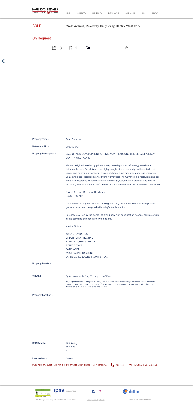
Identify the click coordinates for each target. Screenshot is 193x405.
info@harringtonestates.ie (146, 365)
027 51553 (120, 365)
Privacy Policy (147, 399)
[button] (82, 13)
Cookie (141, 399)
